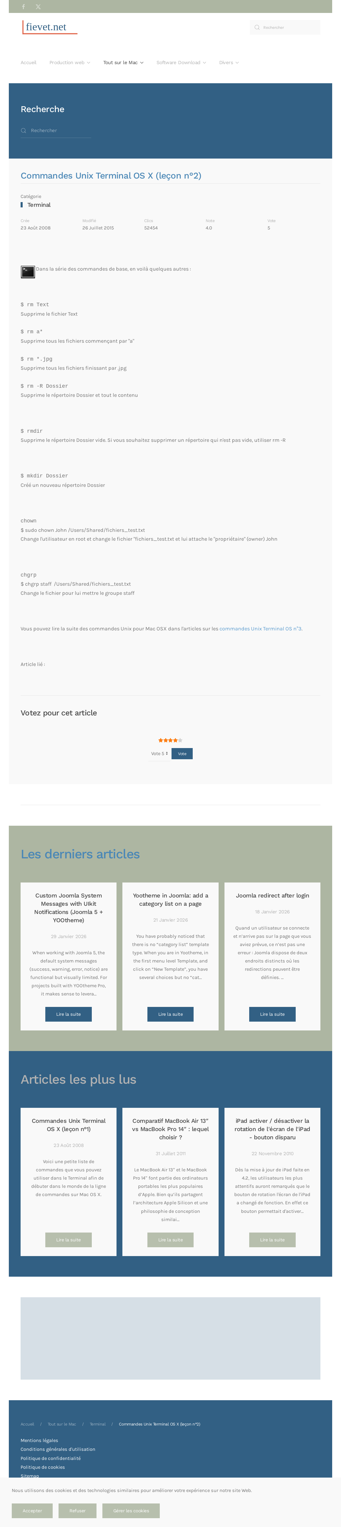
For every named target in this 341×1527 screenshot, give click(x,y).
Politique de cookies (43, 1467)
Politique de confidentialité (51, 1458)
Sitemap (30, 1476)
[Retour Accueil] (50, 27)
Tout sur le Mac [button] (123, 62)
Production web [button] (69, 62)
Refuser (77, 1510)
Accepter (32, 1510)
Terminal (39, 204)
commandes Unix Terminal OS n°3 (260, 628)
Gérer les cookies (131, 1510)
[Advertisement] (170, 1319)
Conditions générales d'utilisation (58, 1449)
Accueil (28, 62)
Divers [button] (229, 62)
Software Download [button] (181, 62)
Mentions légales (39, 1440)
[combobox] (285, 27)
